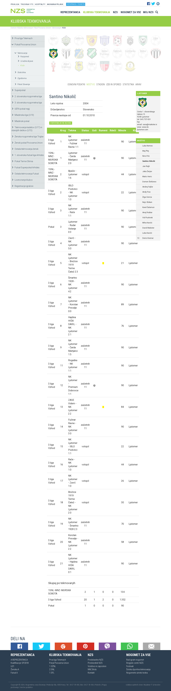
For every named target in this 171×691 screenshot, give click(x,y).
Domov (13, 28)
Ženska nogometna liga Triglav (27, 136)
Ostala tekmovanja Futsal (25, 173)
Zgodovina (20, 78)
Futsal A (14, 672)
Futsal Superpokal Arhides (25, 167)
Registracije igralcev (22, 186)
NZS (115, 12)
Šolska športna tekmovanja (138, 669)
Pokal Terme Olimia (22, 161)
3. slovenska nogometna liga (26, 102)
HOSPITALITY (40, 4)
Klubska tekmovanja (96, 12)
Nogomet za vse (131, 12)
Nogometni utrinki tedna (137, 672)
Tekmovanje (56, 28)
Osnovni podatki (76, 84)
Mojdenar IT (148, 685)
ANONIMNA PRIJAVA (55, 4)
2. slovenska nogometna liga (26, 96)
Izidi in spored (113, 84)
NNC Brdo (92, 669)
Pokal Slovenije (22, 84)
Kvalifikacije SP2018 (19, 663)
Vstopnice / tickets (75, 4)
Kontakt (91, 672)
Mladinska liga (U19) (22, 115)
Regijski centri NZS (134, 663)
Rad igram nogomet (135, 659)
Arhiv (138, 84)
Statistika (20, 72)
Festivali (130, 666)
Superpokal (18, 90)
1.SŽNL (52, 666)
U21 (12, 666)
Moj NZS (148, 12)
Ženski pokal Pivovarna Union (27, 143)
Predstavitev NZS (95, 659)
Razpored (23, 56)
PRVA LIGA (15, 4)
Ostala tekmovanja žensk (24, 149)
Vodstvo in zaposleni (97, 666)
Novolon (157, 685)
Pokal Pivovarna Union (41, 28)
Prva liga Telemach (22, 38)
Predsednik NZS (95, 663)
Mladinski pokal (20, 121)
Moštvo (91, 84)
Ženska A (15, 669)
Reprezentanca (70, 12)
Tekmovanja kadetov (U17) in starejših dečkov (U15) (26, 129)
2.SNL (52, 669)
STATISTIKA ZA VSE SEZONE (60, 123)
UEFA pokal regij (20, 109)
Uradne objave (25, 61)
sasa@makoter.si (150, 124)
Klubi (64, 28)
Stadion (100, 84)
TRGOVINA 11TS (27, 4)
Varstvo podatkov (26, 687)
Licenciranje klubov (22, 180)
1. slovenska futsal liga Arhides (27, 155)
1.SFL (51, 672)
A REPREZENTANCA (19, 659)
